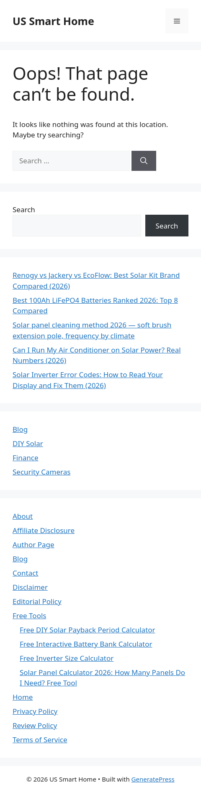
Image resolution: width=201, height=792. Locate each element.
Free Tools (29, 615)
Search (24, 209)
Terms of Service (40, 739)
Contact (26, 573)
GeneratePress (153, 779)
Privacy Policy (35, 711)
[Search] (143, 161)
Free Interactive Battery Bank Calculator (86, 644)
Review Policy (35, 725)
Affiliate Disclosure (44, 530)
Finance (26, 457)
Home (23, 697)
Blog (20, 429)
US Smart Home (53, 21)
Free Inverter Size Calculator (66, 658)
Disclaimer (30, 587)
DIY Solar (28, 443)
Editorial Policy (37, 601)
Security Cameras (41, 472)
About (23, 516)
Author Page (33, 544)
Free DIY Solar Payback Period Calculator (87, 630)
